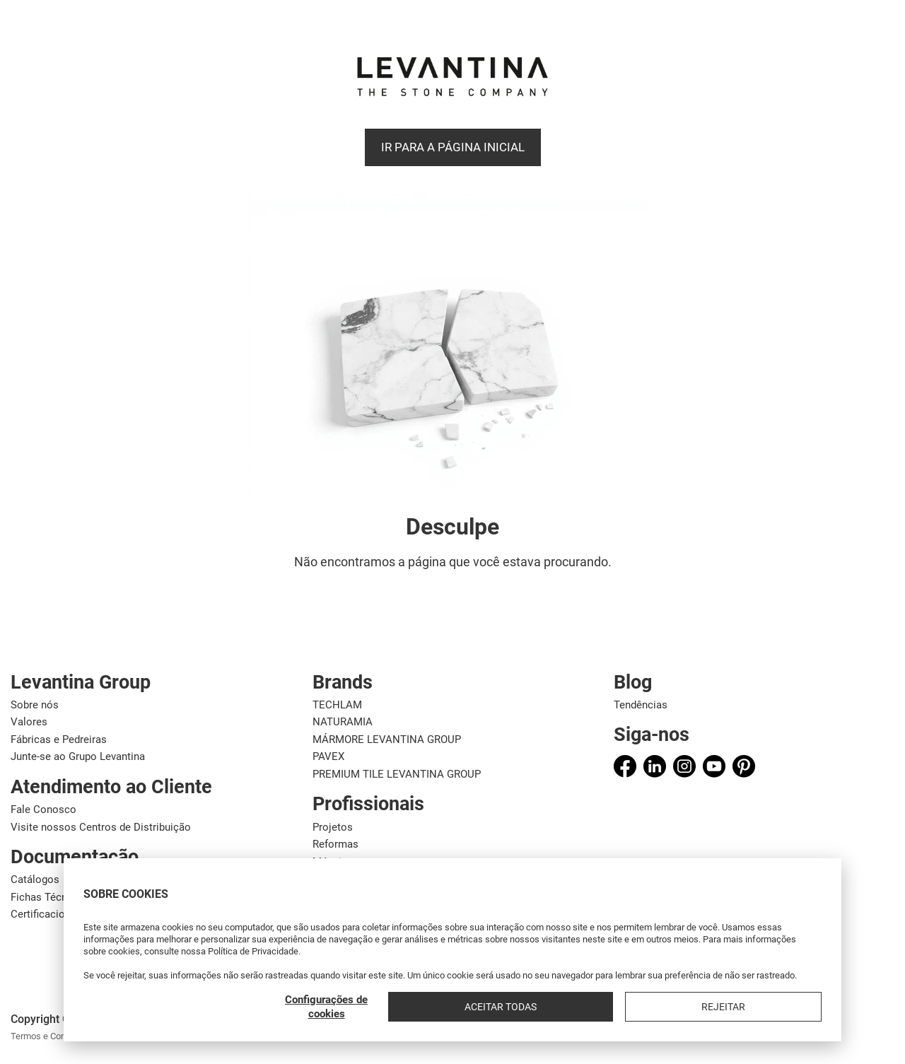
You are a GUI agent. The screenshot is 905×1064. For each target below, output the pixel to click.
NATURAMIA (343, 721)
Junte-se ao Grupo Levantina (78, 756)
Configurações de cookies (584, 1006)
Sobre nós (35, 704)
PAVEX (328, 756)
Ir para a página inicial (453, 147)
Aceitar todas (694, 1006)
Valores (29, 721)
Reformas (335, 844)
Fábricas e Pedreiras (59, 739)
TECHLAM (337, 704)
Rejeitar (788, 1006)
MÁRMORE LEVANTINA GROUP (387, 739)
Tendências (640, 704)
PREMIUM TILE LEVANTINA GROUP (397, 774)
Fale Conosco (43, 809)
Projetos (333, 827)
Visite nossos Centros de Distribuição (101, 827)
